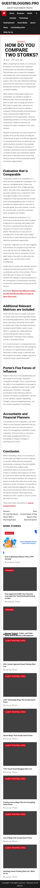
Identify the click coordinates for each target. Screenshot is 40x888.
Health (29, 13)
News (6, 27)
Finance (21, 41)
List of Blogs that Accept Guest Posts (17, 838)
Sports (32, 23)
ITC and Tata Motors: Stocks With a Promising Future (11, 515)
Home (11, 13)
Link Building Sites (18, 27)
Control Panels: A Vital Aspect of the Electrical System (28, 515)
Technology (23, 18)
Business (20, 13)
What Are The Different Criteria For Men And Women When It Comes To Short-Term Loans (19, 293)
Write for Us (8, 32)
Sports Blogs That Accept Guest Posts (18, 735)
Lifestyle (12, 18)
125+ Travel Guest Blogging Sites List (17, 769)
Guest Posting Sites (15, 640)
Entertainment (9, 23)
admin (8, 60)
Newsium (30, 883)
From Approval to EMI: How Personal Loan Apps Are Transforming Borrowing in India (20, 596)
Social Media (22, 23)
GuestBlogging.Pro (20, 3)
